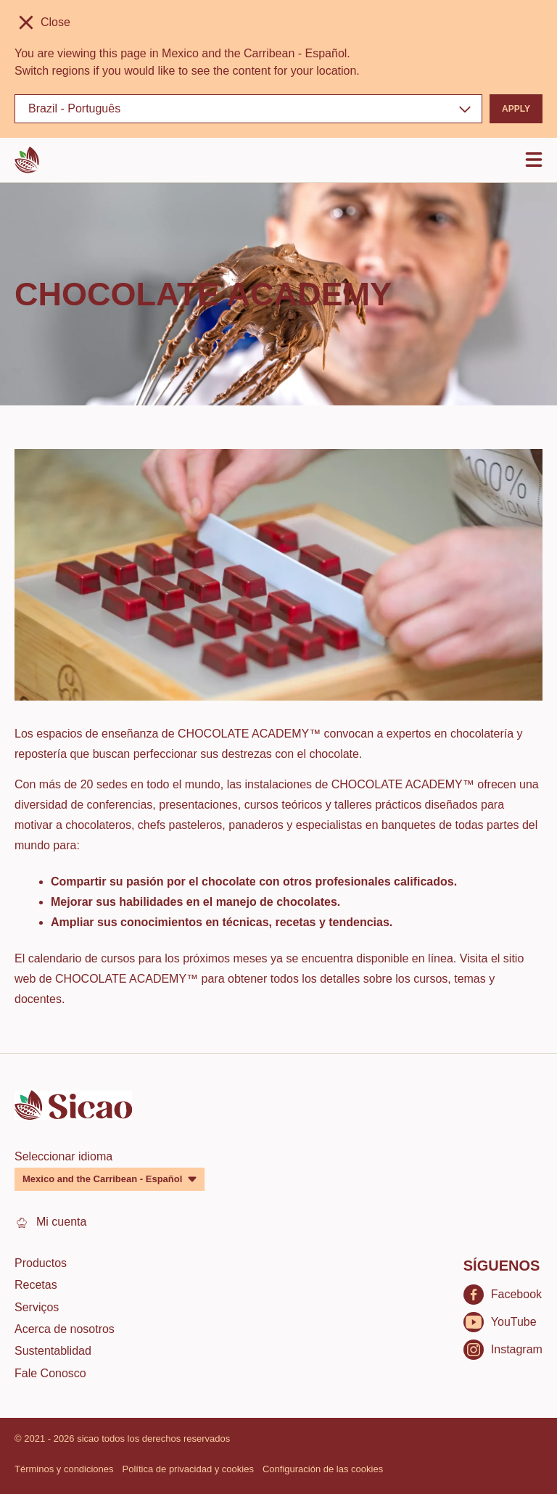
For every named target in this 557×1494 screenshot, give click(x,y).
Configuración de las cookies (323, 1469)
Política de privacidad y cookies (188, 1469)
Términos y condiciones (64, 1469)
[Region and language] (248, 108)
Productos (41, 1263)
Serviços (37, 1307)
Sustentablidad (53, 1351)
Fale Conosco (50, 1373)
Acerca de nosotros (65, 1329)
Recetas (36, 1285)
